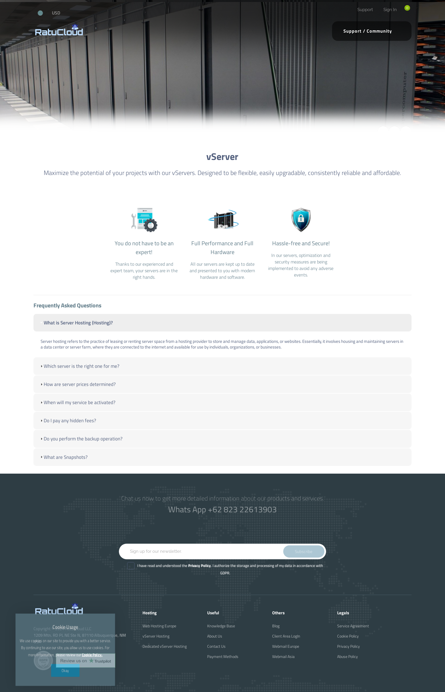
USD (56, 12)
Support (365, 9)
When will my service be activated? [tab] (77, 418)
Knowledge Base (221, 626)
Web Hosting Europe (159, 626)
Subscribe (303, 551)
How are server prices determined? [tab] (77, 400)
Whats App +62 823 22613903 (222, 509)
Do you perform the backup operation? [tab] (81, 455)
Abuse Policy (347, 656)
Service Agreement (353, 626)
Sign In (390, 9)
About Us (214, 636)
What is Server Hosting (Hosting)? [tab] (76, 338)
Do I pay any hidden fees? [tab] (67, 436)
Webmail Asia (283, 656)
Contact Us (216, 646)
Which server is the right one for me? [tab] (79, 382)
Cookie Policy (348, 636)
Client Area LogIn (286, 636)
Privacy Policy (348, 646)
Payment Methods (222, 656)
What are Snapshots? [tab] (63, 473)
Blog (276, 626)
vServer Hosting (155, 636)
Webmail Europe (285, 646)
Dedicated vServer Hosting (164, 646)
